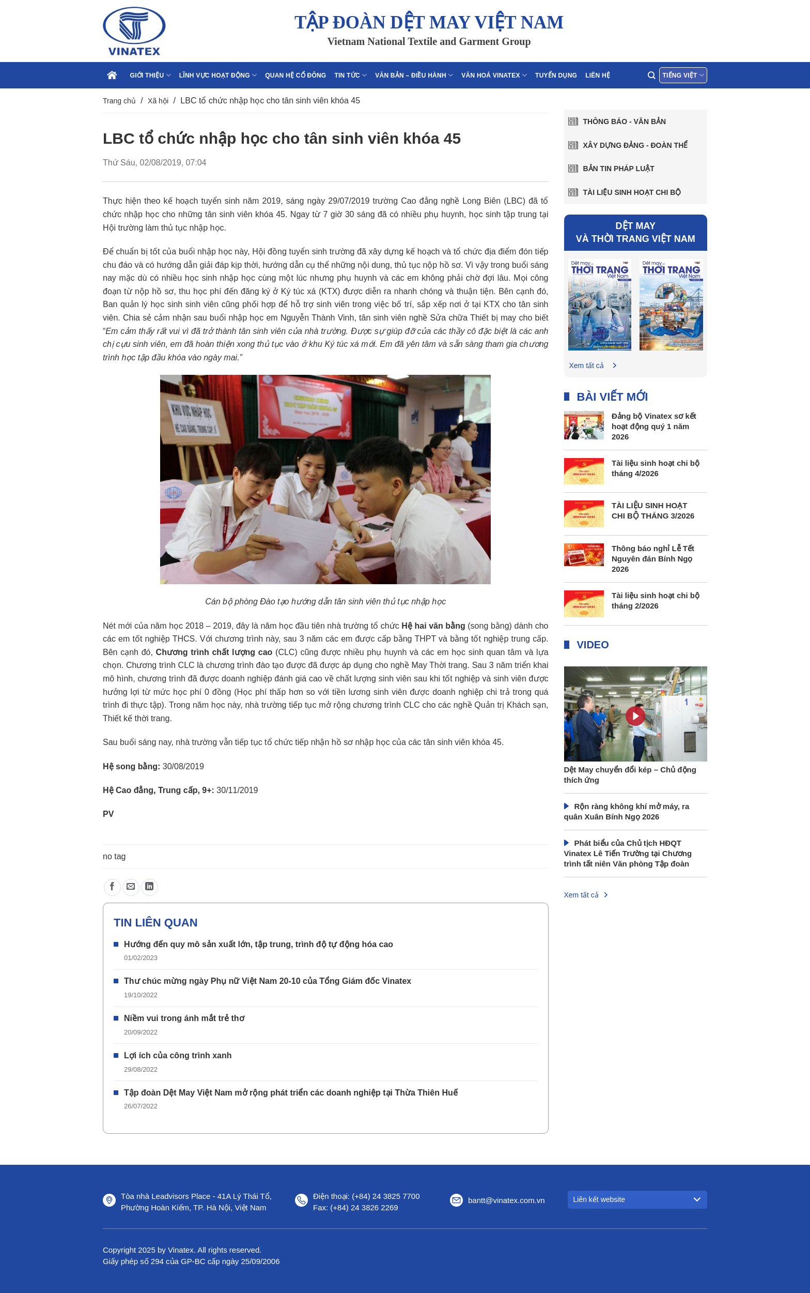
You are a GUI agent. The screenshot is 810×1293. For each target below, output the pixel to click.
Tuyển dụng (556, 75)
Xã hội (158, 101)
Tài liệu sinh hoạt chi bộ (632, 192)
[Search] (651, 75)
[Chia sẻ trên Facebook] (112, 887)
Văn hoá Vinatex (494, 75)
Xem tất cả (586, 365)
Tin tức (350, 75)
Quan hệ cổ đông (295, 75)
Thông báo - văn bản (624, 121)
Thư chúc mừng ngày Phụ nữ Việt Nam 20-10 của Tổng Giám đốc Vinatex (267, 981)
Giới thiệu (150, 75)
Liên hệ (597, 75)
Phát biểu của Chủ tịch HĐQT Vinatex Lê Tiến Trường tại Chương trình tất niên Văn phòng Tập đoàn (628, 853)
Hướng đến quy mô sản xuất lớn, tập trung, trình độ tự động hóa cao (258, 944)
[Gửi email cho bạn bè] (130, 887)
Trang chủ (119, 101)
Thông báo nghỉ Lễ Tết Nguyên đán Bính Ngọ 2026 (653, 558)
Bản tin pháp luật (619, 168)
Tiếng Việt (683, 75)
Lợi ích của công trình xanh (177, 1055)
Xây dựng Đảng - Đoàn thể (635, 145)
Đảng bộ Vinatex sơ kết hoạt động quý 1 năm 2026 (654, 426)
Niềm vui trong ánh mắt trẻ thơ (184, 1018)
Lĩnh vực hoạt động (218, 75)
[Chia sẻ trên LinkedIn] (149, 887)
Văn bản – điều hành (414, 75)
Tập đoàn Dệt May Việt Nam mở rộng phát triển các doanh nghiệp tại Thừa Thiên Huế (291, 1092)
